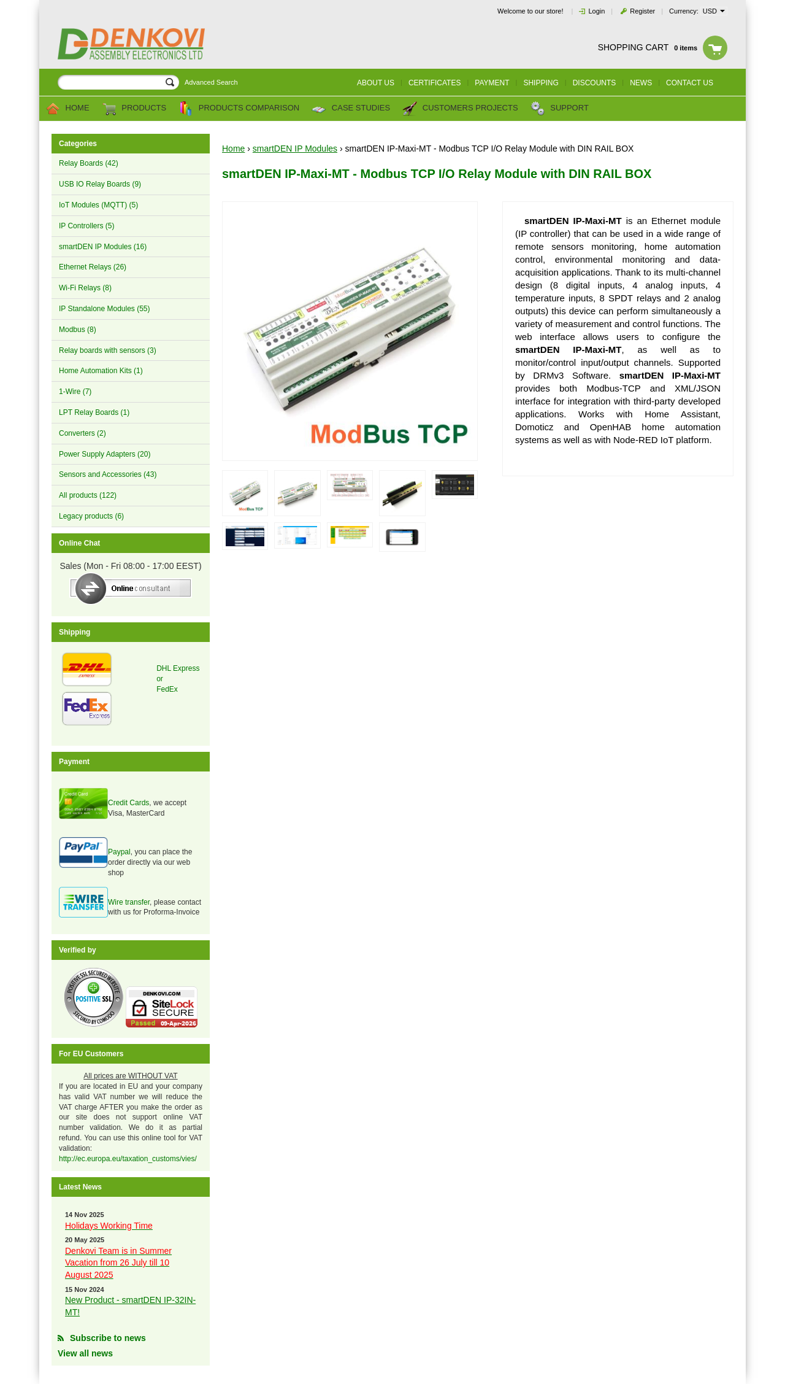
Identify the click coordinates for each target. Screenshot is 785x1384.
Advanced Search (211, 82)
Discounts (594, 83)
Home (67, 108)
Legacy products (91, 516)
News (641, 83)
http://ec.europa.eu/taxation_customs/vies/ (128, 1158)
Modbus (77, 329)
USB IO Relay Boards (100, 184)
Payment (492, 83)
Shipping (540, 83)
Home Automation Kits (101, 370)
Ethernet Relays (92, 267)
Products (134, 108)
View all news (85, 1353)
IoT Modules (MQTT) (98, 205)
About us (375, 83)
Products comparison (238, 108)
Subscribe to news (108, 1338)
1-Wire (75, 391)
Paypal (119, 852)
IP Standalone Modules (104, 308)
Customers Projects (460, 108)
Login (596, 11)
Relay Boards (88, 163)
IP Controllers (86, 226)
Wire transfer (129, 902)
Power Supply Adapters (104, 454)
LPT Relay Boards (94, 412)
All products (88, 495)
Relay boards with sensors (107, 350)
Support (559, 108)
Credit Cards (128, 802)
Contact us (689, 83)
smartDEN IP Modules (103, 246)
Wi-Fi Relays (85, 288)
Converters (82, 433)
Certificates (434, 83)
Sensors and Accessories (107, 474)
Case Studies (351, 108)
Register (642, 11)
